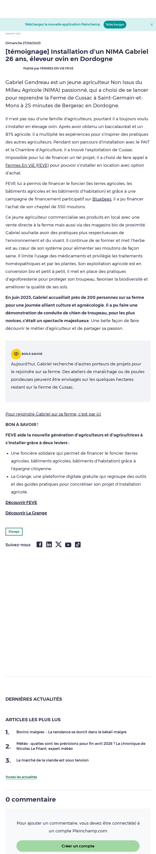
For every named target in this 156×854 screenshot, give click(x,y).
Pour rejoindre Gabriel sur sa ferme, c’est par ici (53, 414)
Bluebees (101, 199)
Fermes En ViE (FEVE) (27, 165)
